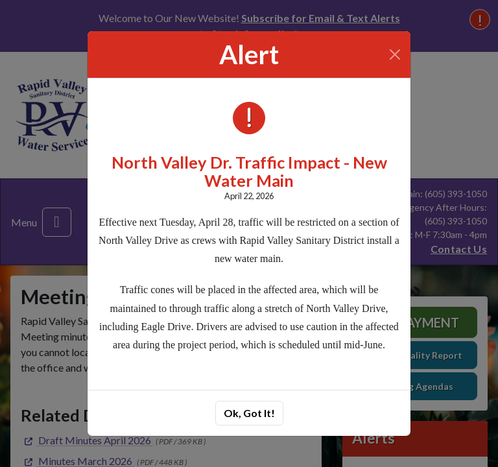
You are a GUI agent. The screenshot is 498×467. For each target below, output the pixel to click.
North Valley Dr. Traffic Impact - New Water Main (249, 171)
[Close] (395, 54)
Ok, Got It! (249, 413)
